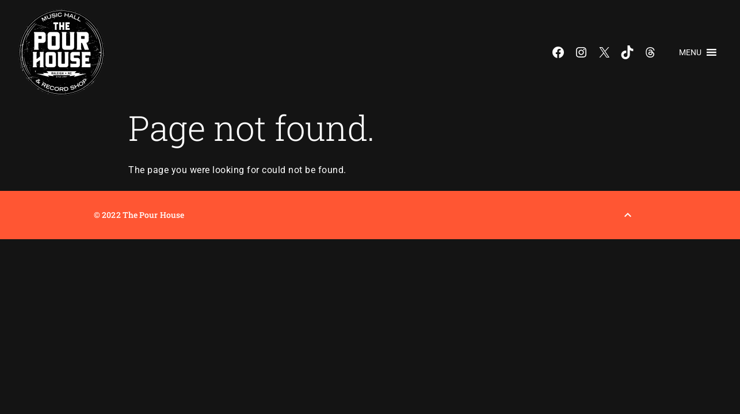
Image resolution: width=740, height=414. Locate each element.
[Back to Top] (627, 215)
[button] (690, 52)
